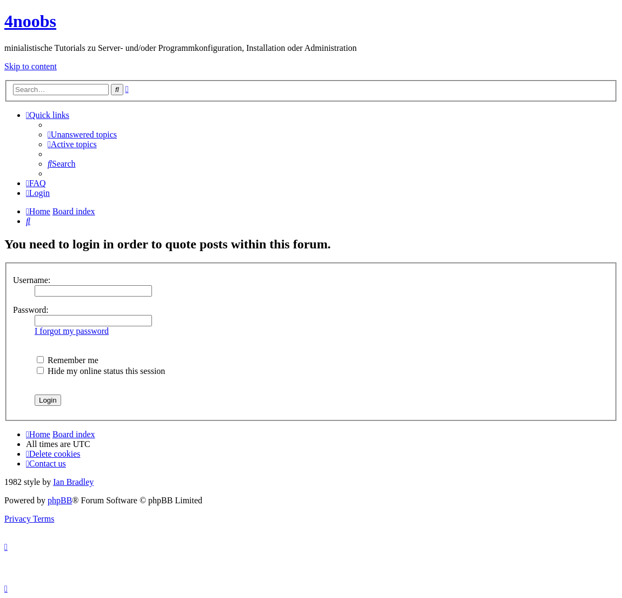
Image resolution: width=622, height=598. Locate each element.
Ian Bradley (73, 482)
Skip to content (30, 66)
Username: (31, 280)
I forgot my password (72, 331)
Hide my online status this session (101, 371)
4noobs (30, 21)
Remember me (67, 360)
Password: (31, 309)
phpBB (60, 500)
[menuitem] (82, 134)
